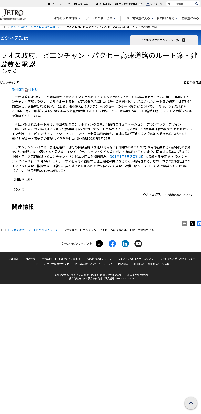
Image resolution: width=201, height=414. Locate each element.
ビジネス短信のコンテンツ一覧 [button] (163, 40)
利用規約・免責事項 (69, 258)
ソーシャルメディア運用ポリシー (178, 258)
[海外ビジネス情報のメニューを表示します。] (67, 18)
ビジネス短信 (14, 37)
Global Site (105, 4)
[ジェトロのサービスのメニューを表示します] (100, 18)
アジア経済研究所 (130, 4)
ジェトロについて (60, 4)
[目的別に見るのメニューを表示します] (167, 18)
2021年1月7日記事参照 (125, 156)
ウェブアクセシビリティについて (135, 258)
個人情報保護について (99, 258)
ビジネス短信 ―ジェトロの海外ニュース (36, 27)
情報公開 (47, 258)
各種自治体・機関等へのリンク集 (151, 264)
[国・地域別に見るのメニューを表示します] (139, 18)
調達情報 (30, 258)
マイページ (156, 4)
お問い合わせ (85, 4)
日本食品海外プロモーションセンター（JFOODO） (102, 264)
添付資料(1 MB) (25, 89)
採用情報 (13, 258)
